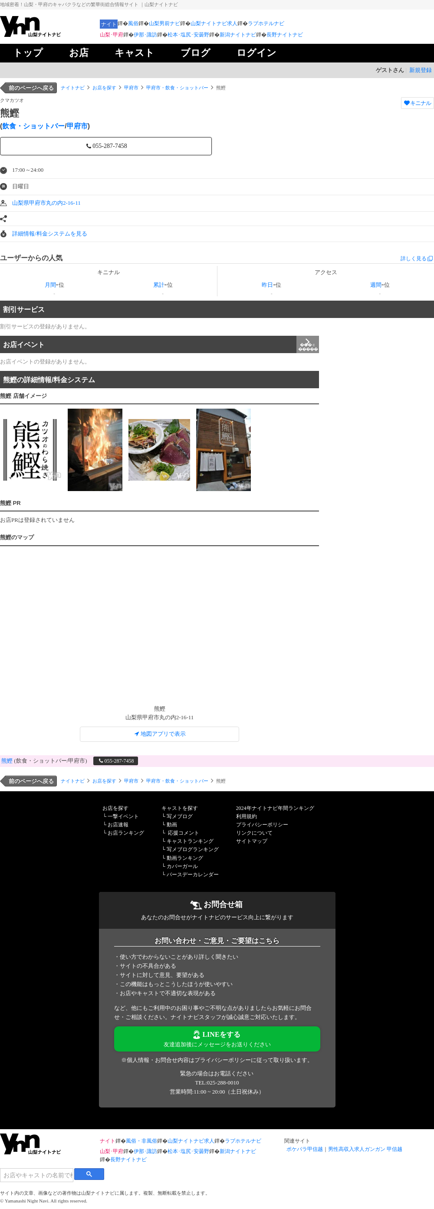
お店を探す (104, 87)
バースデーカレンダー (193, 875)
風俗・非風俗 (141, 1141)
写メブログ (180, 816)
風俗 (133, 23)
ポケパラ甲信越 (304, 1149)
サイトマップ (251, 841)
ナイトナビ (73, 87)
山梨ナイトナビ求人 (214, 23)
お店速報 (118, 825)
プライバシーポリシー (262, 825)
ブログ (195, 52)
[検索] (36, 1175)
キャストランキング (190, 841)
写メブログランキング (193, 849)
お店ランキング (126, 833)
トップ (28, 52)
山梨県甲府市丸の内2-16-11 (46, 203)
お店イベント (161, 344)
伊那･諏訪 (145, 35)
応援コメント (183, 833)
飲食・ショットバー (33, 126)
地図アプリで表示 (159, 734)
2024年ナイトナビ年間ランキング (275, 808)
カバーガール (182, 866)
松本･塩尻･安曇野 (188, 35)
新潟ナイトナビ (238, 35)
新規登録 (420, 70)
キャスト (135, 52)
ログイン (256, 52)
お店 (79, 52)
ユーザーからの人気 (31, 258)
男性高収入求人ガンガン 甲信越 (365, 1149)
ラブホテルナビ (266, 23)
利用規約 (246, 816)
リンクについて (254, 833)
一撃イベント (123, 816)
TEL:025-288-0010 (217, 1082)
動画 (172, 825)
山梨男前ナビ (164, 23)
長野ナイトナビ (284, 35)
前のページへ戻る (31, 88)
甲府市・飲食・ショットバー (177, 87)
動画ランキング (185, 858)
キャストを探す (179, 808)
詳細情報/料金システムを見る (49, 233)
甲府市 (131, 87)
